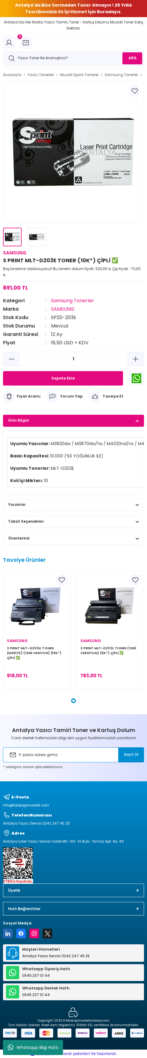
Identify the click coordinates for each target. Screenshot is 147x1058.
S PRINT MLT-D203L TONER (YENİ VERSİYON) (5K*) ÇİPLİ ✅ (108, 650)
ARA (132, 57)
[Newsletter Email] (73, 754)
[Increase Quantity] (135, 359)
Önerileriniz (19, 538)
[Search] (73, 58)
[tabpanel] (37, 630)
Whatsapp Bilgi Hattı (33, 1047)
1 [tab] (73, 700)
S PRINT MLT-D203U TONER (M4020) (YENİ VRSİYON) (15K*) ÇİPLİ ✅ (34, 653)
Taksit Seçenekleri (26, 521)
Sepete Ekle (63, 378)
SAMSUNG (62, 309)
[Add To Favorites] (135, 91)
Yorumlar (17, 504)
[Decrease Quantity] (11, 359)
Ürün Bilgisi (18, 420)
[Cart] (26, 43)
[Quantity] (73, 359)
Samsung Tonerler (72, 300)
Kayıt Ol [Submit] (131, 754)
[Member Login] (9, 43)
